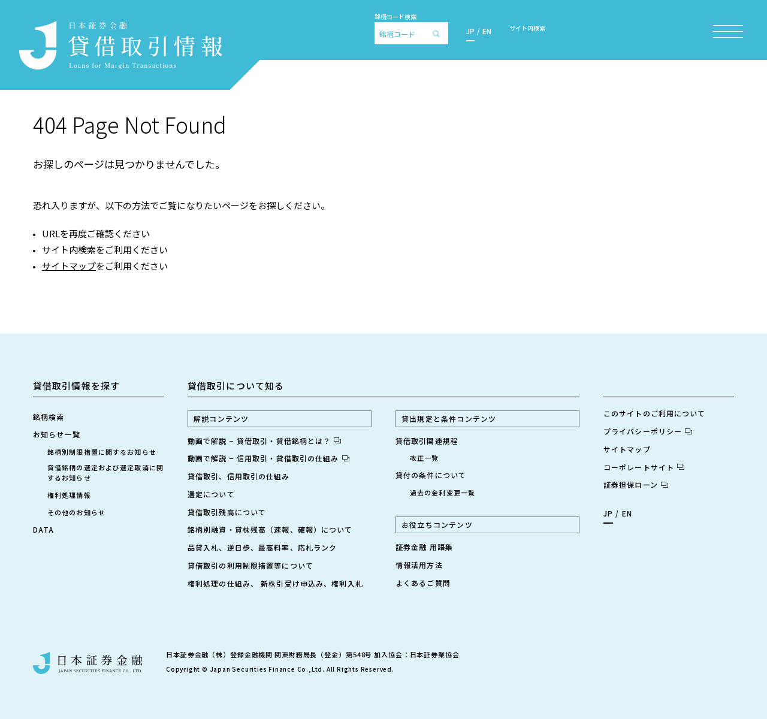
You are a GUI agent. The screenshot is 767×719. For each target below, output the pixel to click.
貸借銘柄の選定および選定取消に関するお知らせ (105, 472)
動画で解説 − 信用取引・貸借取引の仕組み (268, 458)
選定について (211, 494)
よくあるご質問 (423, 583)
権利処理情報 (69, 495)
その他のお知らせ (76, 512)
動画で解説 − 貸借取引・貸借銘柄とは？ (264, 441)
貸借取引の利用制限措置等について (250, 565)
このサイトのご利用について (654, 413)
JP (470, 31)
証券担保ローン (635, 484)
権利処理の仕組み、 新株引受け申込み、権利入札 (275, 583)
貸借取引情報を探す (76, 385)
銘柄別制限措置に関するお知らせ (101, 452)
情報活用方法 (419, 565)
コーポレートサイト (643, 467)
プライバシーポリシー (647, 431)
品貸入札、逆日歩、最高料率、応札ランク (262, 547)
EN (486, 31)
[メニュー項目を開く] (728, 31)
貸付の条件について (430, 475)
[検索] (439, 33)
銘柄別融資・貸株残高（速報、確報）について (270, 529)
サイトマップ (69, 265)
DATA (43, 529)
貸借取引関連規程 (426, 441)
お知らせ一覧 (56, 434)
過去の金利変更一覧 (442, 492)
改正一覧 (424, 458)
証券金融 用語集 (424, 547)
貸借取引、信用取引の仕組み (239, 476)
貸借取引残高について (227, 512)
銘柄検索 (48, 417)
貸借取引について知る (236, 385)
